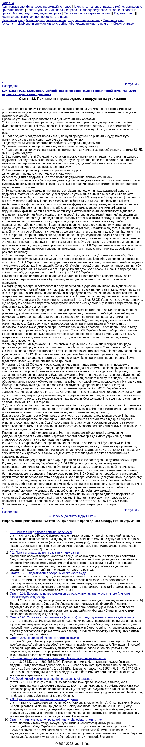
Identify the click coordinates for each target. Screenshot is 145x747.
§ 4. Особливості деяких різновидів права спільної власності (52, 678)
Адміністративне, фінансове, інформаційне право (36, 6)
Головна (7, 23)
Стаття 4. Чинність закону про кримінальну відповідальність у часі (56, 719)
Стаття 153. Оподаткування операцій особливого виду (48, 573)
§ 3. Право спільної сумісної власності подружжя (44, 699)
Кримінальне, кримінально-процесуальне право (35, 16)
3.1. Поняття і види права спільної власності (41, 532)
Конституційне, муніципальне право (52, 10)
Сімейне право (113, 20)
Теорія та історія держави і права (87, 13)
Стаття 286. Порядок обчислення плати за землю (44, 637)
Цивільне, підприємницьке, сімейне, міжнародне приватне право (63, 23)
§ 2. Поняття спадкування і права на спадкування (44, 552)
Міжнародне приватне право (46, 20)
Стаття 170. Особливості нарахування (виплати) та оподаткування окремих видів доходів (72, 617)
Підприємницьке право (84, 20)
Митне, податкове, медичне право (37, 13)
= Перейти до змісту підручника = (72, 516)
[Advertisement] (72, 51)
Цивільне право (12, 20)
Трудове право (124, 13)
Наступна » (132, 84)
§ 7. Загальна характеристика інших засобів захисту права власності (58, 658)
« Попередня (10, 84)
